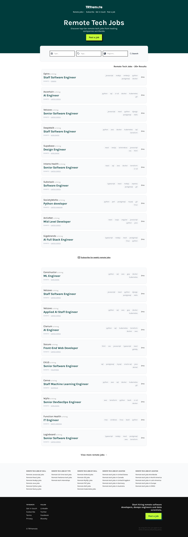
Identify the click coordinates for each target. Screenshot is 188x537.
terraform (134, 133)
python (135, 75)
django (135, 112)
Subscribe (90, 12)
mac (106, 420)
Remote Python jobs (33, 486)
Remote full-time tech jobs (62, 475)
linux (136, 205)
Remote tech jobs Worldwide (146, 475)
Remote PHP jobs (83, 483)
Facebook (44, 515)
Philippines (55, 370)
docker (135, 79)
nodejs (118, 75)
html (136, 151)
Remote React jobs (33, 477)
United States (56, 99)
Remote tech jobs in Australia (114, 486)
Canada (53, 81)
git (137, 97)
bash (129, 400)
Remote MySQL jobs (84, 480)
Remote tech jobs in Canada (113, 477)
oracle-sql (128, 364)
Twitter (43, 512)
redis (136, 115)
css (130, 151)
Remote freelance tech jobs (62, 477)
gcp (128, 274)
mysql (130, 202)
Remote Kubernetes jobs (86, 489)
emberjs (127, 75)
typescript (111, 184)
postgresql (126, 79)
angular (124, 220)
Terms (29, 515)
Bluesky (43, 518)
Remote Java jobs (33, 483)
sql (111, 94)
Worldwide (55, 135)
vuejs (117, 220)
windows (113, 420)
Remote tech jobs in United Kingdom (116, 480)
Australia (54, 388)
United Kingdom (56, 207)
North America (56, 424)
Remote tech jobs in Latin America (148, 480)
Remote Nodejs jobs (33, 480)
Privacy (29, 518)
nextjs (114, 148)
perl (113, 202)
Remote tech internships (61, 480)
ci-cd (117, 94)
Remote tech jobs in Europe (146, 483)
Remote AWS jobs (84, 486)
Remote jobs (79, 12)
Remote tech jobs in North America (149, 477)
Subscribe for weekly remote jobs (95, 257)
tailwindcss (123, 148)
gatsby (135, 349)
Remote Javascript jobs (35, 475)
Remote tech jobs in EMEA (145, 486)
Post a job (111, 12)
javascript (109, 75)
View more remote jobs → (94, 454)
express (135, 184)
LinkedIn (44, 508)
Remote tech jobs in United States (115, 475)
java (136, 223)
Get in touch (101, 12)
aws (112, 130)
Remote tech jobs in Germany (114, 483)
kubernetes (133, 94)
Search (134, 53)
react (120, 112)
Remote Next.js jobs (33, 489)
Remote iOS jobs (83, 477)
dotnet (135, 367)
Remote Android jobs (85, 475)
